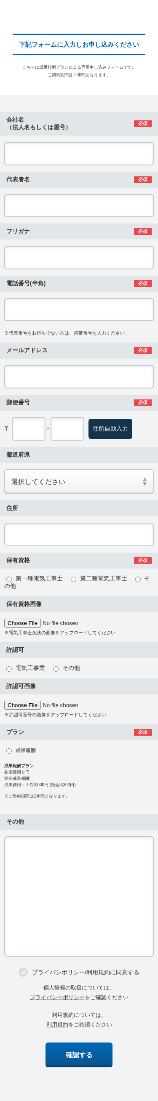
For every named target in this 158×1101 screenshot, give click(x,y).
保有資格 (18, 560)
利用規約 (57, 1024)
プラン (15, 732)
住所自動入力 (110, 428)
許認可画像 (21, 686)
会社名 (38, 123)
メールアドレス (27, 350)
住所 (12, 508)
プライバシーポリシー (57, 997)
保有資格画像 (24, 604)
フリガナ (18, 231)
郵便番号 (18, 402)
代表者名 (18, 179)
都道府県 (18, 454)
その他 (15, 821)
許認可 (15, 649)
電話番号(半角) (26, 283)
